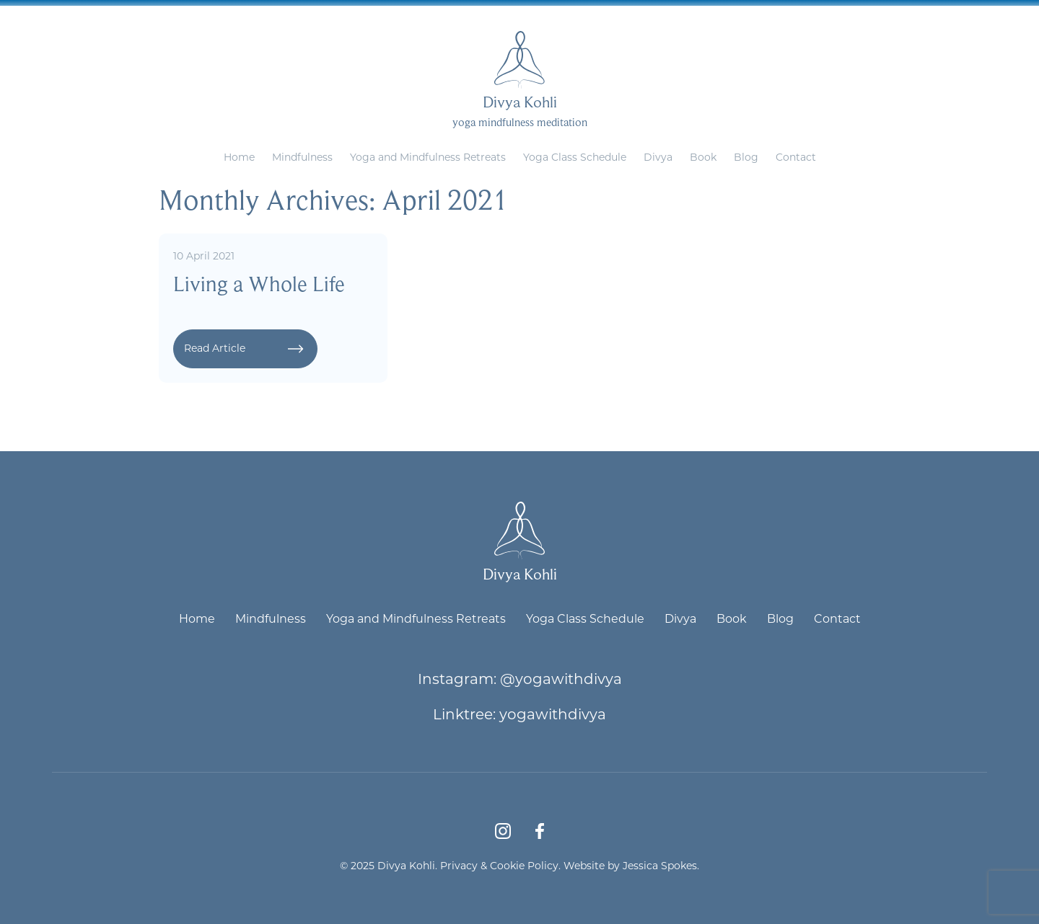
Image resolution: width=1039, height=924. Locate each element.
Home (239, 157)
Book (703, 157)
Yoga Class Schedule (574, 157)
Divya (658, 157)
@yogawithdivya (561, 678)
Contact (796, 157)
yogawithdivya (552, 713)
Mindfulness (302, 157)
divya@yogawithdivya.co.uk (553, 11)
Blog (746, 157)
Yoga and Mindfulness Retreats (428, 157)
